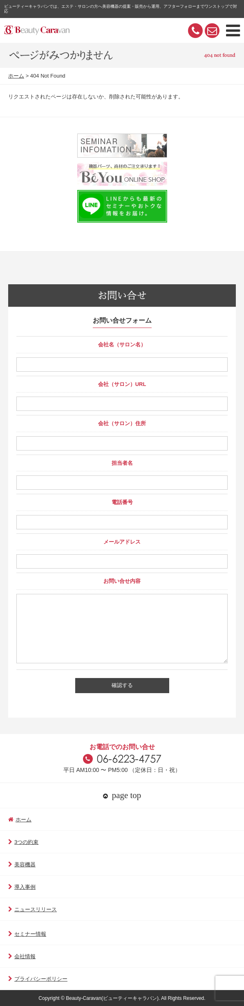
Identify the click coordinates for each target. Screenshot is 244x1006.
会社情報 (22, 956)
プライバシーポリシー (37, 979)
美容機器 (22, 864)
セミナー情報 (27, 934)
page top (122, 795)
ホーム (16, 76)
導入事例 (22, 887)
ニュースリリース (32, 909)
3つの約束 (23, 842)
